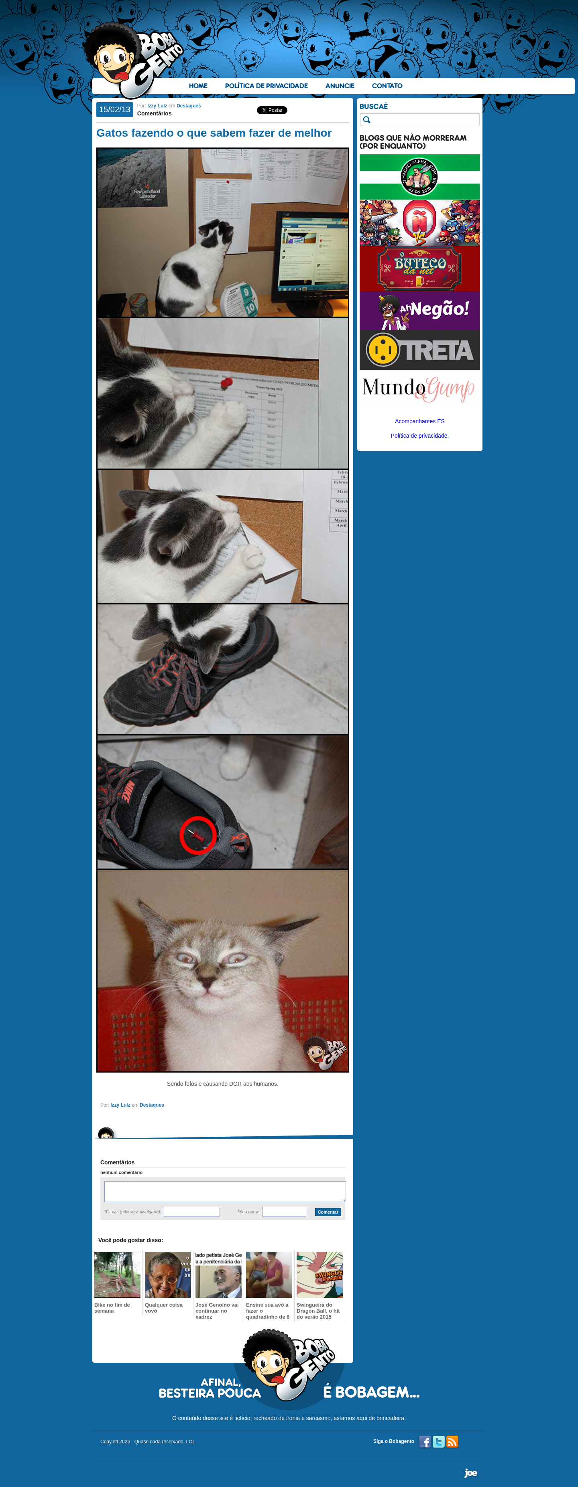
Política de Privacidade (266, 86)
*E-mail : (132, 1211)
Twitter (439, 1442)
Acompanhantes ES (420, 421)
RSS (452, 1442)
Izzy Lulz (157, 106)
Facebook (425, 1442)
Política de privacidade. (420, 435)
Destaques (189, 106)
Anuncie (340, 86)
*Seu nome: (249, 1211)
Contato (387, 86)
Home (198, 86)
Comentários (154, 113)
